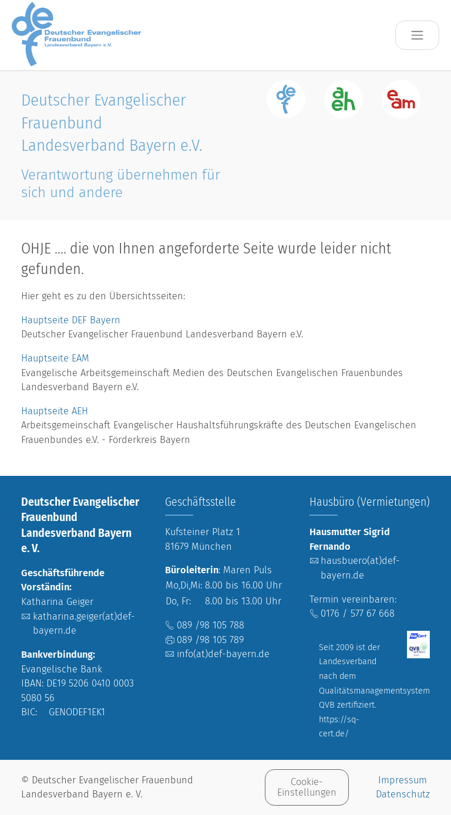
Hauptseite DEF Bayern (72, 320)
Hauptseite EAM (55, 358)
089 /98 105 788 (210, 625)
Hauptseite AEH (54, 411)
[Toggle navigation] (417, 35)
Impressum (402, 780)
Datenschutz (403, 794)
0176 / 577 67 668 (358, 613)
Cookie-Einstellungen (306, 787)
